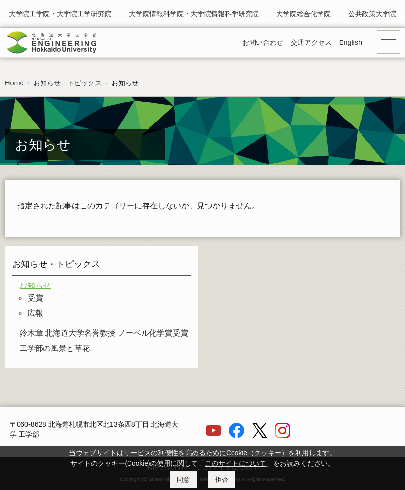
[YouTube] (213, 436)
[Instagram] (282, 436)
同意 (183, 479)
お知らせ (35, 285)
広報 (35, 313)
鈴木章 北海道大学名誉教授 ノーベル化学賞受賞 (104, 333)
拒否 (221, 479)
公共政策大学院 (372, 14)
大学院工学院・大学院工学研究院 (60, 14)
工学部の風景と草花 (55, 348)
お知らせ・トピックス (67, 83)
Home (14, 83)
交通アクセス (311, 42)
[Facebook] (236, 436)
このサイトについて (235, 463)
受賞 (35, 298)
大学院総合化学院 (303, 14)
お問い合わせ (262, 42)
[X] (259, 436)
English (350, 42)
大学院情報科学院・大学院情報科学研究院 (194, 14)
